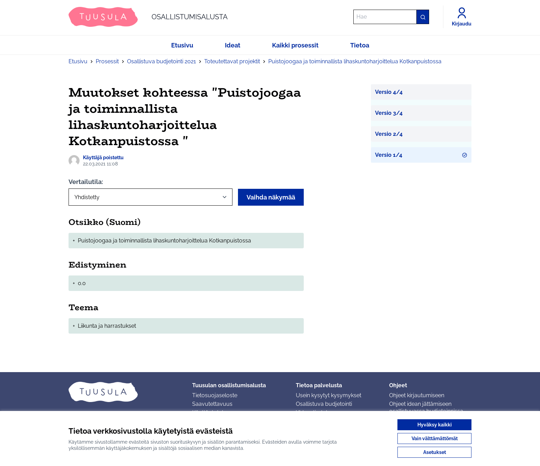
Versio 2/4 (389, 134)
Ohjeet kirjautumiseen (416, 395)
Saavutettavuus (212, 404)
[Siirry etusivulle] (148, 17)
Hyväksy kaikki (434, 424)
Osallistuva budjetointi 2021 (161, 61)
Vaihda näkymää (271, 197)
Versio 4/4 (389, 92)
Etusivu (78, 61)
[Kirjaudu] (461, 17)
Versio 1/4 (421, 155)
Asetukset (434, 452)
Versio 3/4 (389, 113)
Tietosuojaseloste (214, 395)
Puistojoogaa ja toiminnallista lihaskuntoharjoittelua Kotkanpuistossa (355, 61)
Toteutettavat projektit (232, 61)
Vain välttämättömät (435, 438)
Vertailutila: (86, 181)
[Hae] (391, 17)
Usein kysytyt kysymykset (328, 395)
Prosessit (107, 61)
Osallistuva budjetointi (324, 404)
